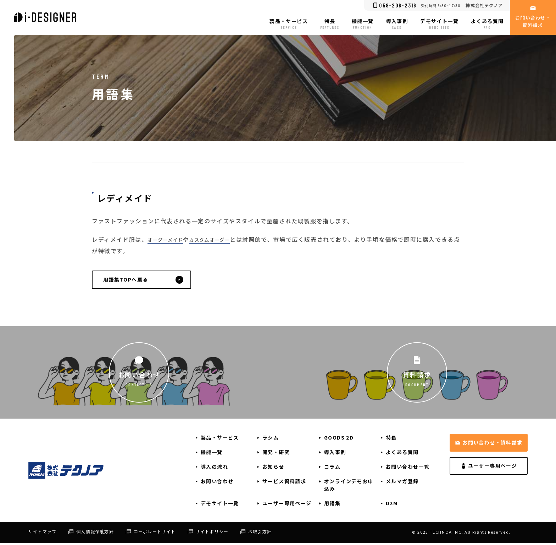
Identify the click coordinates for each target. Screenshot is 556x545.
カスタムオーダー (222, 239)
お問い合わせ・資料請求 (492, 444)
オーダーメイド (169, 239)
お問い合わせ (139, 376)
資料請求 (417, 376)
